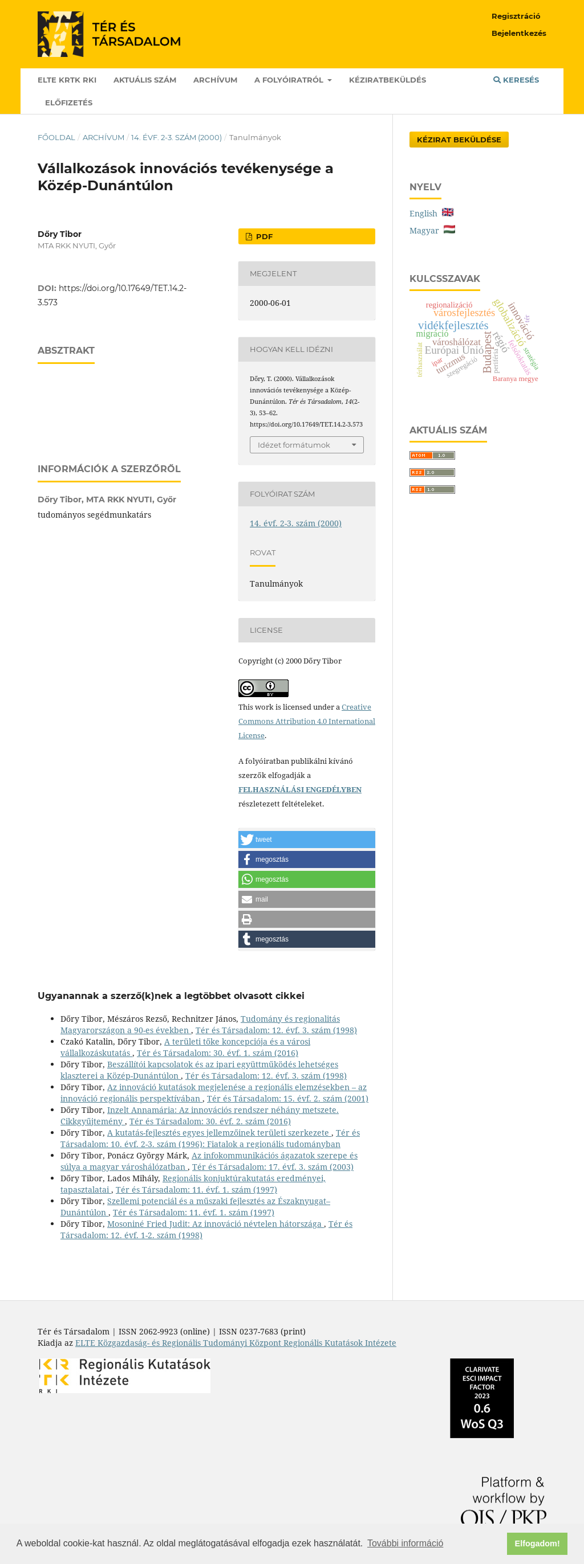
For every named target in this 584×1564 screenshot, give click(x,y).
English (431, 213)
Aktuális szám (144, 79)
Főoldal (56, 137)
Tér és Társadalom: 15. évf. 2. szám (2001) (287, 1098)
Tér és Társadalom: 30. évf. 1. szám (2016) (217, 1052)
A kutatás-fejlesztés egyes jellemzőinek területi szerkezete (219, 1132)
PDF (263, 236)
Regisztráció (516, 16)
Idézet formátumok (294, 444)
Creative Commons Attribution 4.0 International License (306, 721)
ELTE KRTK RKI (67, 79)
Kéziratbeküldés (387, 79)
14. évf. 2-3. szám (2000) (176, 137)
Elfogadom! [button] (537, 1543)
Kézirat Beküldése (459, 139)
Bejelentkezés (519, 33)
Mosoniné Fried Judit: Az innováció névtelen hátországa (215, 1223)
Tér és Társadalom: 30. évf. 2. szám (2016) (210, 1121)
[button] (306, 839)
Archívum (215, 79)
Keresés (516, 79)
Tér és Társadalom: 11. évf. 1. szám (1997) (196, 1189)
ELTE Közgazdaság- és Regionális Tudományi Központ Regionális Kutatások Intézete (235, 1342)
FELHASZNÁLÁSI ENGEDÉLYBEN (300, 789)
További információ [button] (405, 1543)
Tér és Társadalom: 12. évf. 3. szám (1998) (276, 1030)
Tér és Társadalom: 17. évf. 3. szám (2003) (273, 1166)
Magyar (432, 230)
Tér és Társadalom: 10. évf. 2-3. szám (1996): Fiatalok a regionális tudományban (210, 1138)
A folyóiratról (290, 79)
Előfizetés (68, 102)
